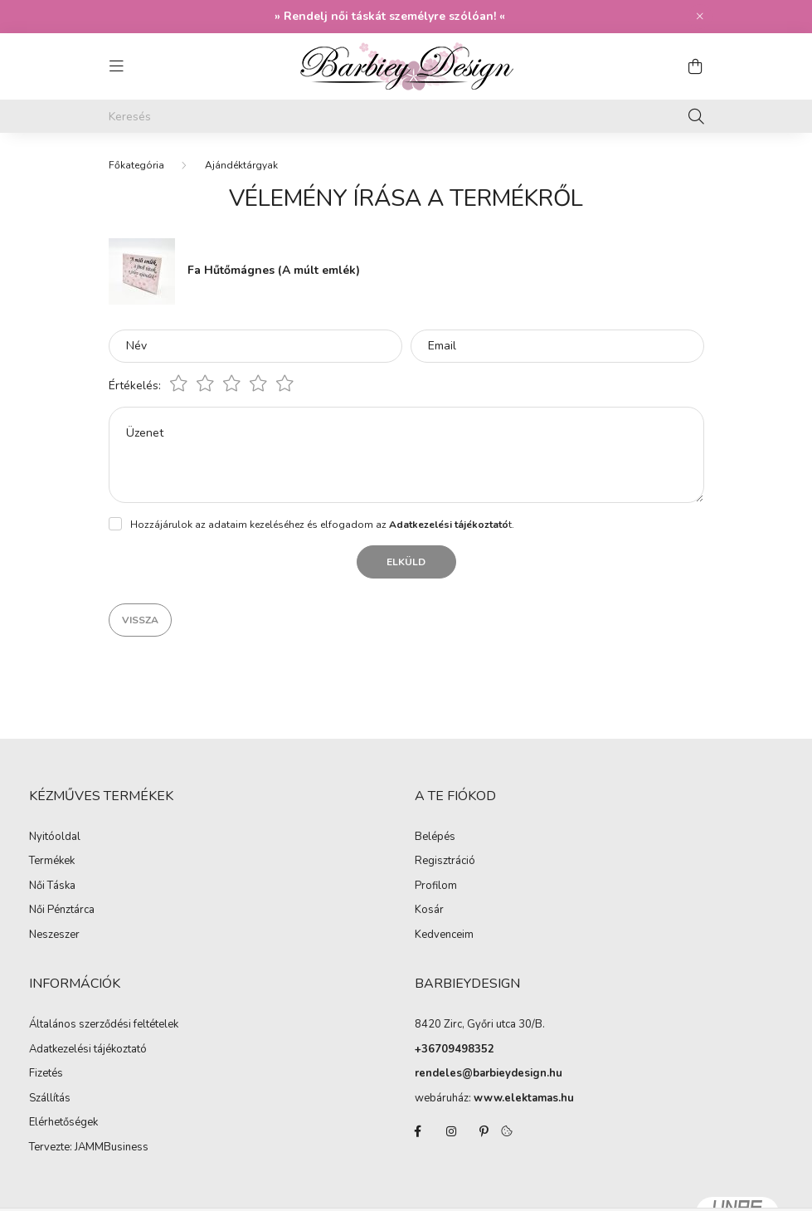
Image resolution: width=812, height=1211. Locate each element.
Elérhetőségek (63, 1123)
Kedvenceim (444, 935)
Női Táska (52, 886)
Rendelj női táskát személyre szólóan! (390, 16)
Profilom (436, 886)
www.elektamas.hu (524, 1098)
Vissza (140, 620)
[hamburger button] (117, 66)
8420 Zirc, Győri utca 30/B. (480, 1024)
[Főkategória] (136, 165)
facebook (418, 1131)
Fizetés (46, 1074)
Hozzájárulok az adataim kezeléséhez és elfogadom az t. (322, 524)
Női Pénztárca (62, 910)
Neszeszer (54, 935)
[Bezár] (700, 16)
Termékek (52, 861)
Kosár (429, 910)
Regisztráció (445, 861)
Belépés (435, 837)
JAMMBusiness (111, 1148)
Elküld (406, 562)
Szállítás (50, 1099)
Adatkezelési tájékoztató (88, 1050)
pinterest (484, 1131)
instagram (451, 1131)
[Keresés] (406, 116)
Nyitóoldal (54, 837)
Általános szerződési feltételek (103, 1025)
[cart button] (695, 66)
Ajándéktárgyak (241, 165)
